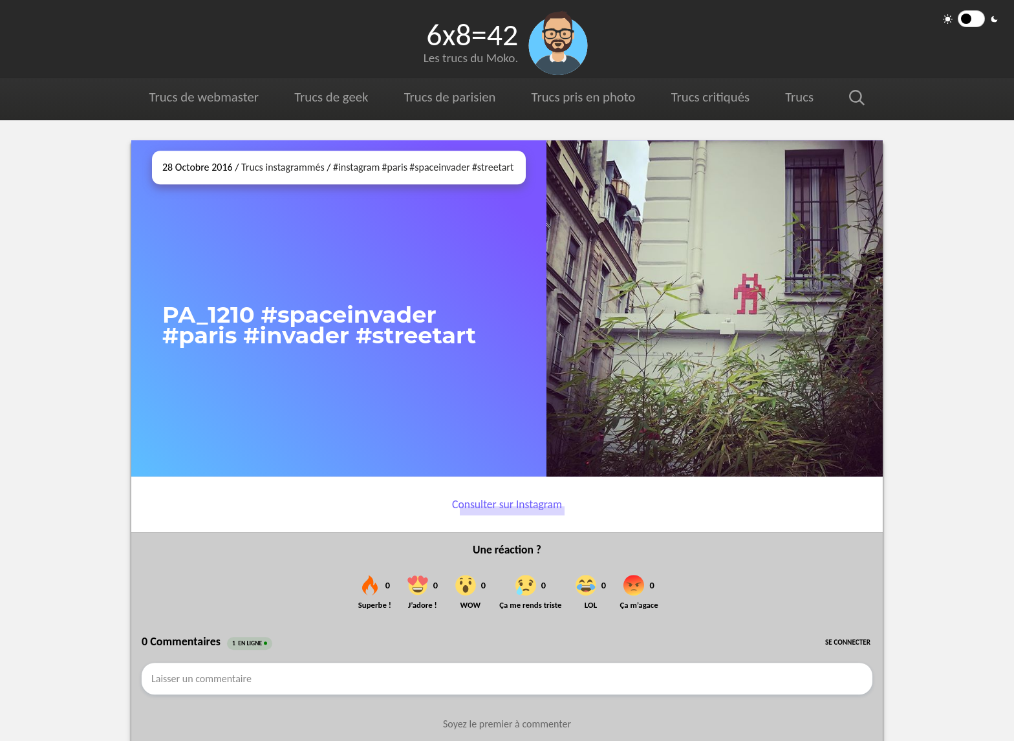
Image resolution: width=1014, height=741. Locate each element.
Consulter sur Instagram (507, 504)
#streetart (492, 167)
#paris (395, 167)
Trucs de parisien (449, 97)
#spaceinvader (439, 167)
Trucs (799, 97)
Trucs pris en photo (584, 97)
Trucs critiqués (710, 97)
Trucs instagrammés (283, 167)
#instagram (356, 167)
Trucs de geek (331, 97)
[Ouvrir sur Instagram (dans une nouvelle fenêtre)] (714, 308)
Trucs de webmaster (204, 97)
